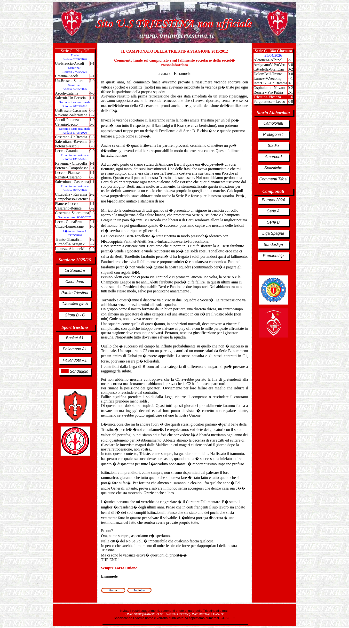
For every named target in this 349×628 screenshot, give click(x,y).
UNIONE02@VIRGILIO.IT (145, 614)
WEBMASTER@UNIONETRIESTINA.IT (194, 614)
